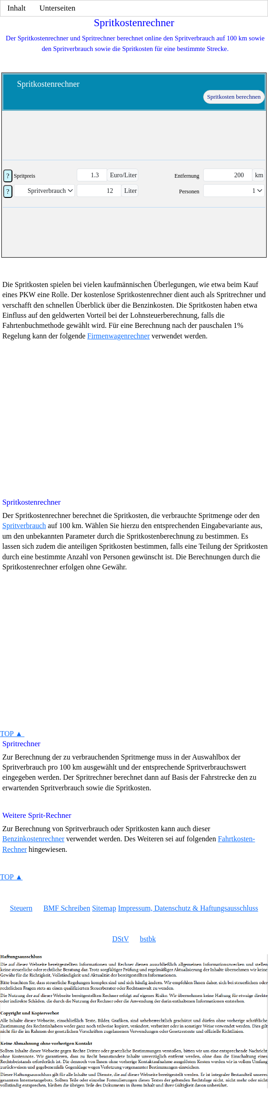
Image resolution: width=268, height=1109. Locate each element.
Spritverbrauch (24, 525)
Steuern (21, 908)
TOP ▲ (12, 733)
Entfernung (187, 176)
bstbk (148, 939)
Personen (189, 191)
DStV (120, 939)
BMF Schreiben (66, 908)
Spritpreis (24, 176)
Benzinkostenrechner (33, 839)
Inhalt (16, 8)
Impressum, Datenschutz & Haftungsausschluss (188, 908)
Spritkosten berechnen (234, 96)
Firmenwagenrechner (118, 336)
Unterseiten (57, 8)
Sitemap (104, 908)
